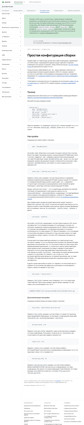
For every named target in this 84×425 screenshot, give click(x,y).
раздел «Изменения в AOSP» (49, 33)
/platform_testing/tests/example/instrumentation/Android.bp (45, 98)
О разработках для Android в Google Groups (52, 420)
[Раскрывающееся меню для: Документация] (25, 2)
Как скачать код (28, 411)
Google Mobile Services (70, 416)
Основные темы (46, 49)
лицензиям (58, 380)
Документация (7, 6)
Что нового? (5, 10)
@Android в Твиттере (49, 405)
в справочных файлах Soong (46, 76)
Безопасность (31, 10)
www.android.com (69, 413)
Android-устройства (74, 10)
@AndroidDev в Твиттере (50, 408)
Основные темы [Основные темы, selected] (44, 10)
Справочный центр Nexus (71, 411)
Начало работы (18, 10)
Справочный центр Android (71, 405)
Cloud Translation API (64, 43)
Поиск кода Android (35, 2)
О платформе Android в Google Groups (50, 417)
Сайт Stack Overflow (69, 419)
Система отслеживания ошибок (72, 421)
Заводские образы (29, 417)
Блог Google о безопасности (51, 413)
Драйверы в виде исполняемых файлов (32, 420)
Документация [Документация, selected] (18, 2)
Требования (27, 408)
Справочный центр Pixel (70, 408)
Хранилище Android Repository (32, 405)
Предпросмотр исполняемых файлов (32, 414)
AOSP (28, 49)
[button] (9, 13)
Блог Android (47, 411)
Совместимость (58, 10)
